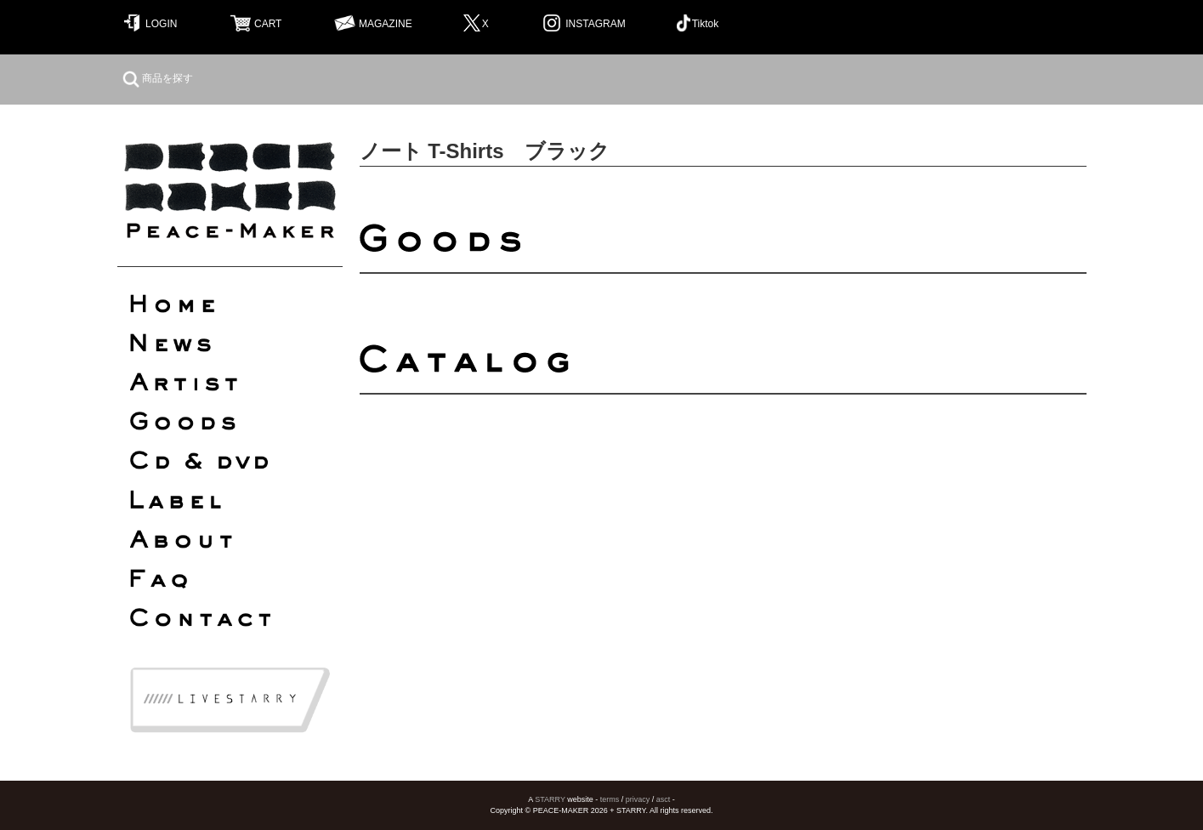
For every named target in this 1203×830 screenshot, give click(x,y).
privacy (638, 799)
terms (610, 799)
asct (663, 799)
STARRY (550, 799)
